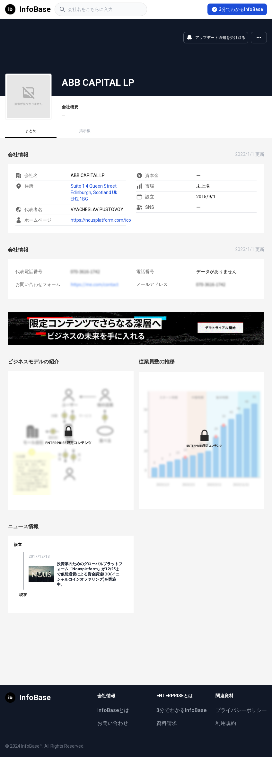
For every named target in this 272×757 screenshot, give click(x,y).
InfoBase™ (31, 746)
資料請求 (166, 723)
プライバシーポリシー (241, 710)
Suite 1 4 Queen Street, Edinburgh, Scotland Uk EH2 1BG (94, 192)
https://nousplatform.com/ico (101, 220)
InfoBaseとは (113, 710)
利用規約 (225, 723)
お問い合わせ (112, 723)
